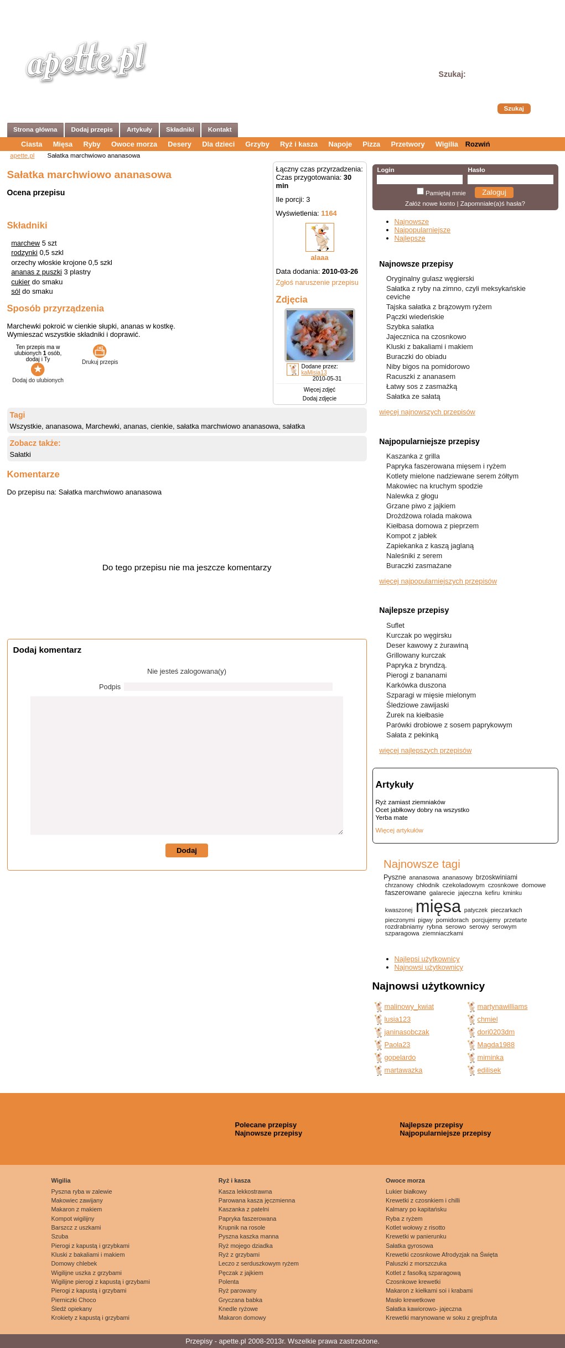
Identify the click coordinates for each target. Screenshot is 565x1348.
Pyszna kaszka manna (249, 1236)
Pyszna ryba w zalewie (81, 1191)
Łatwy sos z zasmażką (421, 386)
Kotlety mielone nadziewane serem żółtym (452, 476)
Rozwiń (477, 144)
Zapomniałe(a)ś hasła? (492, 203)
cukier (20, 282)
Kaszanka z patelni (244, 1209)
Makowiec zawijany (77, 1200)
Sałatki (20, 454)
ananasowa (63, 426)
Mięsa (63, 144)
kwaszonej (399, 910)
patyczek (476, 910)
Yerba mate (392, 817)
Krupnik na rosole (242, 1227)
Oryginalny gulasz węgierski (430, 278)
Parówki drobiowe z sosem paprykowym (449, 725)
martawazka (404, 1070)
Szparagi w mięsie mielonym (431, 695)
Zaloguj (494, 192)
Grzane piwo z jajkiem (420, 506)
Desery (179, 144)
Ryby (91, 144)
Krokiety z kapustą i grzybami (90, 1317)
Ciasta (31, 144)
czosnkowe (503, 885)
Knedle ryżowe (238, 1308)
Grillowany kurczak (415, 655)
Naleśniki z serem (414, 555)
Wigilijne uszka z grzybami (86, 1272)
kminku (512, 892)
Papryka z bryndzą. (416, 665)
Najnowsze (412, 221)
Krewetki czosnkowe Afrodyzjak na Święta (442, 1254)
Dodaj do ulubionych (38, 377)
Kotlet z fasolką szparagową (423, 1272)
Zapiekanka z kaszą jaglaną (430, 546)
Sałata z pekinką (412, 735)
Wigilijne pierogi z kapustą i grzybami (100, 1281)
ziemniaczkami (442, 933)
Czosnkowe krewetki (413, 1281)
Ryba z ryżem (404, 1218)
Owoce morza (134, 144)
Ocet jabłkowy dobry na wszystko (423, 809)
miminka (491, 1057)
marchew (25, 243)
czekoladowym (464, 884)
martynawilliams (503, 1006)
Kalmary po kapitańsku (416, 1209)
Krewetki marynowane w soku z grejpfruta (441, 1317)
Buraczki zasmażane (419, 565)
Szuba (60, 1236)
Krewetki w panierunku (416, 1236)
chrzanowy (399, 885)
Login (385, 169)
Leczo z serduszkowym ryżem (259, 1263)
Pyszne (394, 877)
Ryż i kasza (299, 144)
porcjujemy (486, 920)
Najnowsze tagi (421, 863)
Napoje (340, 144)
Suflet (395, 625)
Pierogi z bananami (416, 675)
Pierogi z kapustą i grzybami (89, 1290)
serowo (455, 926)
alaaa (319, 257)
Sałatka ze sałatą (413, 396)
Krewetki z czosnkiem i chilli (423, 1200)
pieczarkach (506, 910)
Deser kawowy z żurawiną (427, 645)
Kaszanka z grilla (413, 456)
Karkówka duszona (416, 685)
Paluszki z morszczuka (416, 1263)
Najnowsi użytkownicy (429, 967)
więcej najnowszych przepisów (427, 412)
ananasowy (457, 877)
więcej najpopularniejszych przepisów (438, 581)
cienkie (162, 426)
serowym (504, 926)
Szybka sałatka (410, 326)
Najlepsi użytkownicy (427, 959)
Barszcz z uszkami (76, 1227)
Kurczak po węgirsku (419, 635)
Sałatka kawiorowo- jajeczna (424, 1308)
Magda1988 (496, 1044)
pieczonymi (400, 920)
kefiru (492, 892)
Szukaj (514, 108)
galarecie (442, 892)
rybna (434, 926)
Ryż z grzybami (239, 1254)
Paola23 (398, 1044)
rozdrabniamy (404, 926)
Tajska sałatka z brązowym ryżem (439, 307)
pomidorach (452, 920)
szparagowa (402, 933)
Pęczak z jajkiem (241, 1272)
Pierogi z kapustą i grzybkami (90, 1245)
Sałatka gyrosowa (409, 1245)
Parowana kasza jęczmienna (257, 1200)
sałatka (294, 426)
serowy (479, 926)
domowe (534, 884)
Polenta (229, 1281)
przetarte (515, 920)
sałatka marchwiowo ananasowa (227, 426)
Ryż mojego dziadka (246, 1245)
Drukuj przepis (100, 359)
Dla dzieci (218, 144)
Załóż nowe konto (430, 203)
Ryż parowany (238, 1290)
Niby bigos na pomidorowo (428, 366)
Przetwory (407, 144)
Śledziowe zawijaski (417, 705)
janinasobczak (407, 1032)
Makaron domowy (242, 1317)
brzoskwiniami (496, 877)
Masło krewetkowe (410, 1300)
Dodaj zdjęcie (319, 398)
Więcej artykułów (399, 830)
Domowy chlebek (74, 1263)
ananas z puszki (36, 272)
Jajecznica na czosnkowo (426, 336)
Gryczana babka (240, 1300)
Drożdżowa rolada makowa (428, 516)
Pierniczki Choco (73, 1300)
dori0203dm (496, 1032)
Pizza (371, 144)
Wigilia (447, 144)
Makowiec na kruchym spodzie (434, 486)
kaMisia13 (314, 372)
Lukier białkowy (406, 1191)
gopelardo (400, 1057)
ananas (135, 426)
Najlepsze (410, 238)
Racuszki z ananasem (420, 376)
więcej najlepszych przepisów (425, 750)
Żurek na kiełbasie (415, 715)
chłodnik (428, 885)
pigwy (425, 920)
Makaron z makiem (76, 1209)
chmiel (488, 1019)
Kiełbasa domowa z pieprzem (432, 526)
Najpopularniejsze (423, 230)
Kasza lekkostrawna (245, 1191)
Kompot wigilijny (73, 1218)
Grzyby (257, 144)
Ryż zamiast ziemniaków (410, 802)
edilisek (489, 1070)
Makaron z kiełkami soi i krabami (429, 1290)
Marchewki (103, 426)
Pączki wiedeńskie (415, 317)
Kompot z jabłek (411, 536)
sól (15, 291)
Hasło (476, 169)
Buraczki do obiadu (416, 356)
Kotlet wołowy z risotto (415, 1227)
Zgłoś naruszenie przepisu (317, 282)
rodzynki (24, 252)
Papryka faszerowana (248, 1218)
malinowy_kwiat (409, 1006)
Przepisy (198, 1341)
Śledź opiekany (71, 1308)
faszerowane (405, 892)
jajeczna (470, 892)
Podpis (110, 687)
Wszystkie (26, 426)
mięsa (438, 906)
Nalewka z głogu (412, 496)
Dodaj (187, 850)
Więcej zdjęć (319, 390)
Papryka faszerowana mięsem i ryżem (446, 466)
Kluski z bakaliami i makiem (429, 346)
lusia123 (398, 1019)
